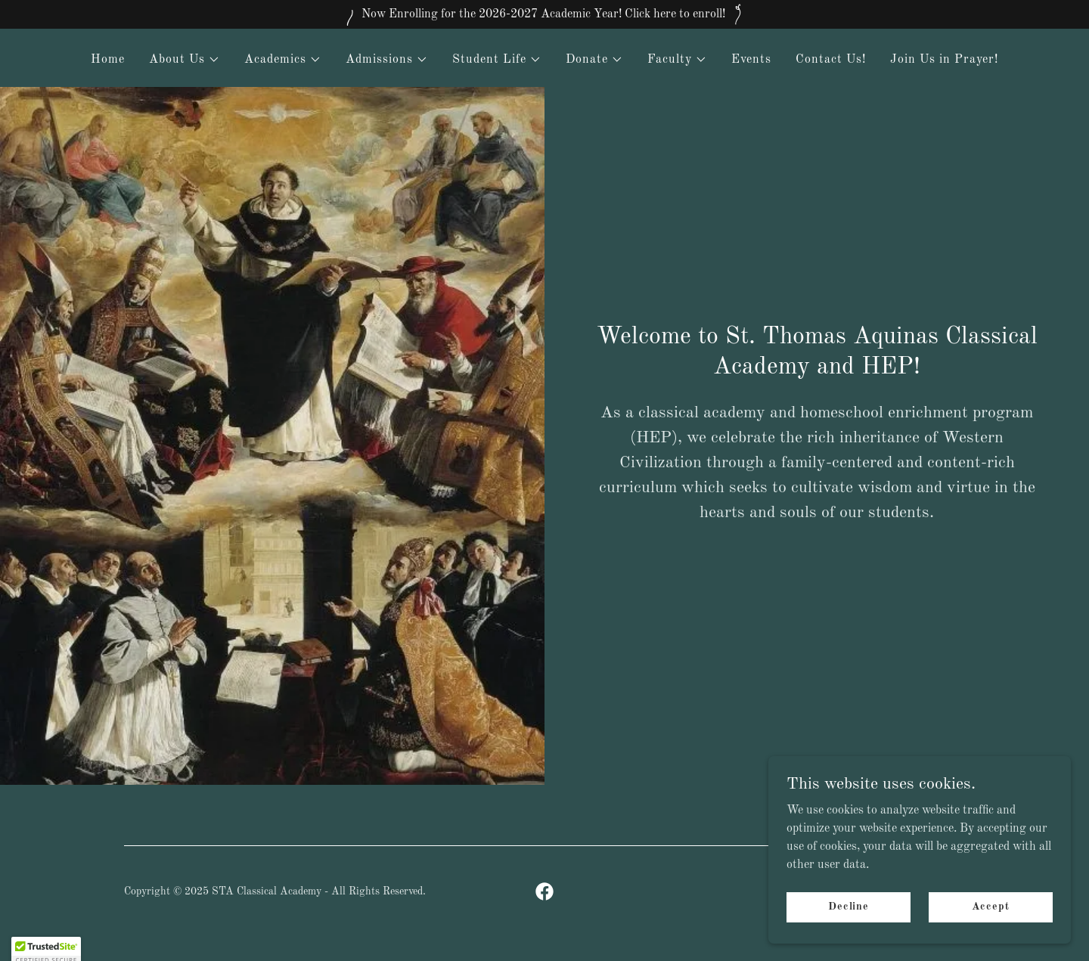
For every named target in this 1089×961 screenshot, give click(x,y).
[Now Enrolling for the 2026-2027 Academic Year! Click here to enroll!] (544, 14)
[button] (184, 60)
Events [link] (751, 60)
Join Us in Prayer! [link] (944, 60)
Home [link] (108, 60)
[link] (544, 891)
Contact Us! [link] (831, 60)
